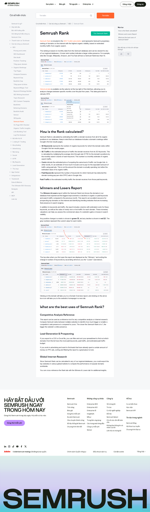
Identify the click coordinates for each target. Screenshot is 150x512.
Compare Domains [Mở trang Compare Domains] (20, 74)
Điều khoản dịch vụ (100, 452)
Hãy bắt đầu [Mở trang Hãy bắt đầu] (16, 27)
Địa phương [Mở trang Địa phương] (17, 145)
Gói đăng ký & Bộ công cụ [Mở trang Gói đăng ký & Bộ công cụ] (21, 34)
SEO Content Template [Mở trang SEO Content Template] (22, 101)
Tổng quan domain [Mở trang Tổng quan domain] (20, 64)
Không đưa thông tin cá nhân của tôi (115, 426)
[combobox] (62, 15)
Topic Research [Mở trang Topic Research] (19, 98)
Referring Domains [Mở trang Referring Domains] (20, 108)
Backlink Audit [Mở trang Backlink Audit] (19, 111)
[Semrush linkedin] (5, 446)
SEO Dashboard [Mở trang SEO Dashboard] (19, 54)
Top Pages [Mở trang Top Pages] (17, 71)
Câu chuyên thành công (75, 420)
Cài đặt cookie (119, 452)
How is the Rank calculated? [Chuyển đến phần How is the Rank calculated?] (127, 31)
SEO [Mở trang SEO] (14, 47)
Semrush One (72, 404)
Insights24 (90, 414)
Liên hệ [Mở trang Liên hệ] (14, 199)
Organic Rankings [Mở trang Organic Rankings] (20, 67)
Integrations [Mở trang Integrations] (16, 175)
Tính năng (70, 407)
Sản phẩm (50, 4)
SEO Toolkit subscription (73, 41)
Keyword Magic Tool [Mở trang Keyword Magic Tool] (21, 88)
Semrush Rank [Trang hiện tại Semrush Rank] (19, 121)
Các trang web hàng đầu (95, 423)
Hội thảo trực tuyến (133, 426)
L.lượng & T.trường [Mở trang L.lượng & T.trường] (19, 142)
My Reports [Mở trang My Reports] (17, 162)
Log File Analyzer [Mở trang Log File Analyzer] (20, 135)
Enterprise (87, 4)
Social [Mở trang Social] (15, 155)
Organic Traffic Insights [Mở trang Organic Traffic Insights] (22, 128)
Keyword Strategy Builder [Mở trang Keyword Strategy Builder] (23, 91)
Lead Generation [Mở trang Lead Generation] (19, 165)
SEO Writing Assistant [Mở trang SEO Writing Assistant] (21, 94)
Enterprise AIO (92, 407)
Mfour (89, 417)
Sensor (89, 430)
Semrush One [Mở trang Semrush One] (16, 37)
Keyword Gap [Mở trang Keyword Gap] (18, 78)
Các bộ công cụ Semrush (57, 24)
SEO (69, 24)
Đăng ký (140, 4)
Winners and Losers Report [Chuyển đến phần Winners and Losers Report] (127, 34)
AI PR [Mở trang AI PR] (14, 159)
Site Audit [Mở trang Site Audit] (17, 57)
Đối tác (109, 414)
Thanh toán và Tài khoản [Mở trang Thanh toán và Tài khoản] (20, 40)
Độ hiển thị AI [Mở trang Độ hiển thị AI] (17, 138)
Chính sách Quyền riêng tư (76, 452)
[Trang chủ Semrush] (11, 4)
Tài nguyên (73, 4)
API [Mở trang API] (13, 192)
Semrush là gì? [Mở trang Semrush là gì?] (17, 24)
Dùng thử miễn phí (14, 423)
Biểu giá (62, 4)
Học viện (129, 407)
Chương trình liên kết (74, 427)
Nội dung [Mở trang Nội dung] (16, 152)
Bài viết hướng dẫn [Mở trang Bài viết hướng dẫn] (18, 30)
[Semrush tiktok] (13, 446)
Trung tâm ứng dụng (94, 420)
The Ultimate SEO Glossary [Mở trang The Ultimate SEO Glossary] (21, 185)
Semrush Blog (131, 423)
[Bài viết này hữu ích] (121, 54)
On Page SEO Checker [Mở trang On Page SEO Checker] (21, 125)
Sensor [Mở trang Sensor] (16, 115)
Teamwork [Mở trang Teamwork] (15, 179)
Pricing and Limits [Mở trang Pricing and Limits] (20, 51)
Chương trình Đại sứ (133, 429)
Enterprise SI (91, 410)
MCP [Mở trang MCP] (13, 196)
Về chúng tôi (111, 404)
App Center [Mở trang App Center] (15, 172)
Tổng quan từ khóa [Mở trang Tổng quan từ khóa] (20, 84)
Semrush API (131, 410)
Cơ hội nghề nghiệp (113, 410)
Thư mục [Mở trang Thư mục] (16, 169)
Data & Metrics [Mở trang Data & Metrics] (17, 182)
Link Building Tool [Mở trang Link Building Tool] (20, 131)
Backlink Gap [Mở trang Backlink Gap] (18, 81)
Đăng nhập (127, 4)
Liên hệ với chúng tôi (114, 431)
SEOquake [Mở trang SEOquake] (17, 118)
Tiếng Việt (140, 451)
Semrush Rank (45, 41)
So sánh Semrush (73, 417)
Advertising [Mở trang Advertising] (17, 148)
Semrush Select (112, 417)
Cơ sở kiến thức (18, 15)
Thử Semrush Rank (100, 33)
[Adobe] (7, 451)
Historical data (45, 89)
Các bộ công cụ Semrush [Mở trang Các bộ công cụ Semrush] (20, 44)
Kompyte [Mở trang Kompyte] (15, 189)
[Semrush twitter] (25, 446)
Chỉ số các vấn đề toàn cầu (115, 421)
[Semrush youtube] (17, 446)
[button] (128, 54)
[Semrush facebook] (21, 446)
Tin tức (109, 407)
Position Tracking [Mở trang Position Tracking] (20, 61)
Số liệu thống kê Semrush (76, 423)
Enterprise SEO (92, 404)
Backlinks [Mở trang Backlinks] (17, 105)
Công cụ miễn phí (93, 427)
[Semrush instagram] (9, 446)
